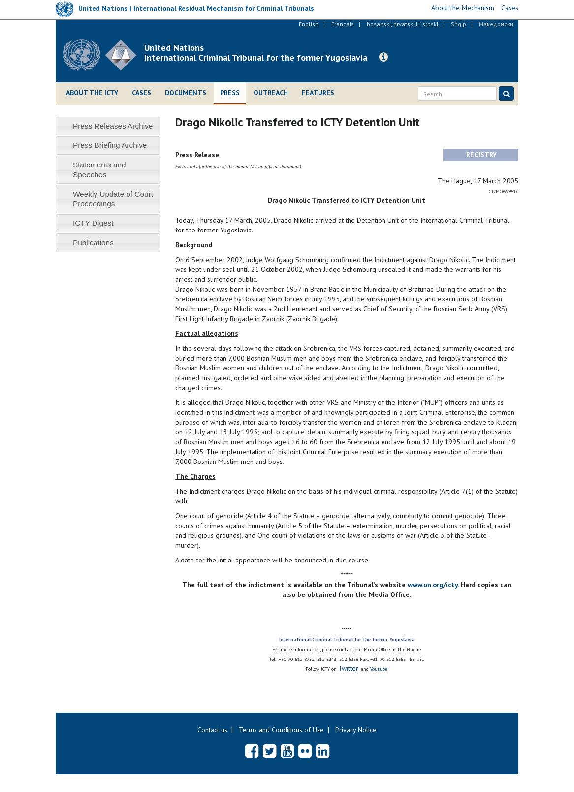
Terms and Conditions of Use (281, 730)
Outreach (271, 92)
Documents (185, 92)
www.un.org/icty (433, 584)
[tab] (108, 126)
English (309, 24)
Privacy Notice (356, 730)
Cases (141, 92)
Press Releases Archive (113, 126)
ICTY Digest (93, 223)
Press (230, 92)
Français (342, 24)
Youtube (378, 669)
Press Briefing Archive (110, 145)
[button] (383, 57)
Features (318, 92)
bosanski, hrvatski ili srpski (402, 24)
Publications (93, 242)
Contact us (212, 730)
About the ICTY (92, 92)
